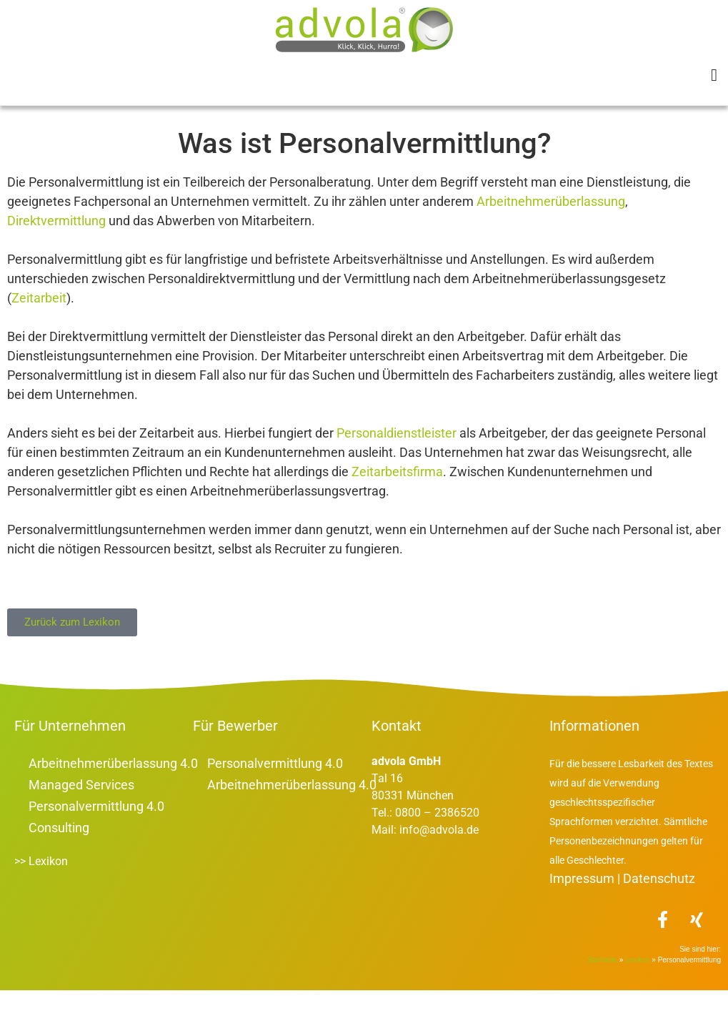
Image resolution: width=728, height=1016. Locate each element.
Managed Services (81, 810)
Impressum (581, 904)
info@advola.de (439, 855)
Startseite (35, 122)
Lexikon (96, 122)
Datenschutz (659, 904)
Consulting (59, 853)
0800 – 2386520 (435, 838)
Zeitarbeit (38, 323)
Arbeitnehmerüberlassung (551, 227)
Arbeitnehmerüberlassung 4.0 (113, 788)
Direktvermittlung (56, 246)
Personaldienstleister (396, 458)
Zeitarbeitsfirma (397, 497)
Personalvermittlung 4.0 (96, 831)
